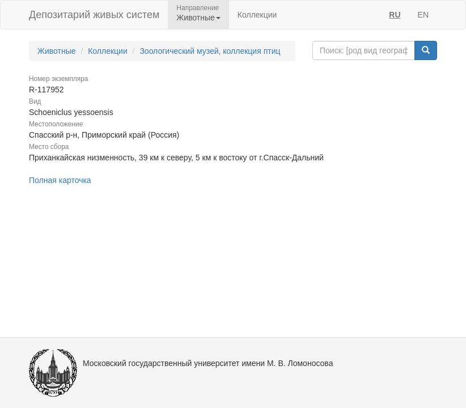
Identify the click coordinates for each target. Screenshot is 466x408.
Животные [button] (198, 17)
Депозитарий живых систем (94, 14)
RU (394, 14)
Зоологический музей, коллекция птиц (209, 51)
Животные (56, 51)
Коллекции (257, 14)
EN (423, 14)
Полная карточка (60, 180)
